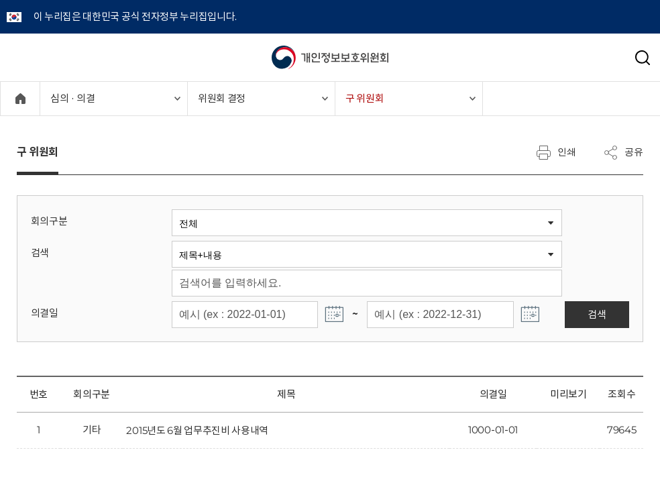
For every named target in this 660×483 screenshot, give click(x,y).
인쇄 (556, 152)
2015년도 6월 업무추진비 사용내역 (197, 430)
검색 (40, 252)
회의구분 (49, 221)
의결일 (44, 313)
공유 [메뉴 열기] (623, 152)
